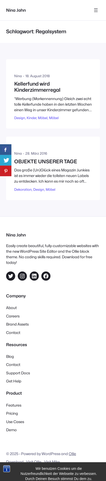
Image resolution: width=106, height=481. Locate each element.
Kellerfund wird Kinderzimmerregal (37, 87)
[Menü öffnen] (96, 10)
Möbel (42, 118)
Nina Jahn (16, 10)
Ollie (72, 454)
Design (19, 118)
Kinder (31, 118)
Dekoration (23, 189)
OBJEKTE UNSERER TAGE (45, 162)
